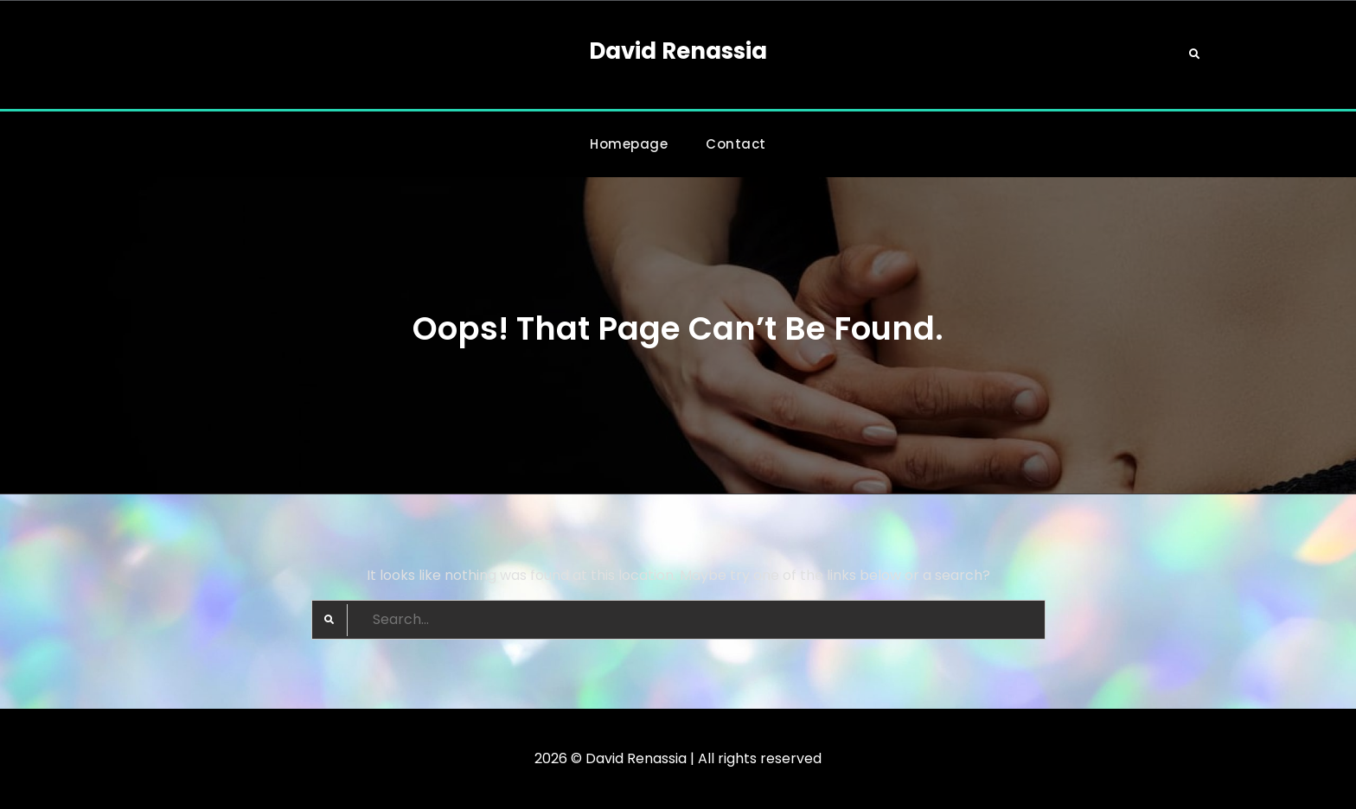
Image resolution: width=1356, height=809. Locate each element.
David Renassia (678, 51)
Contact (736, 144)
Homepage (629, 144)
